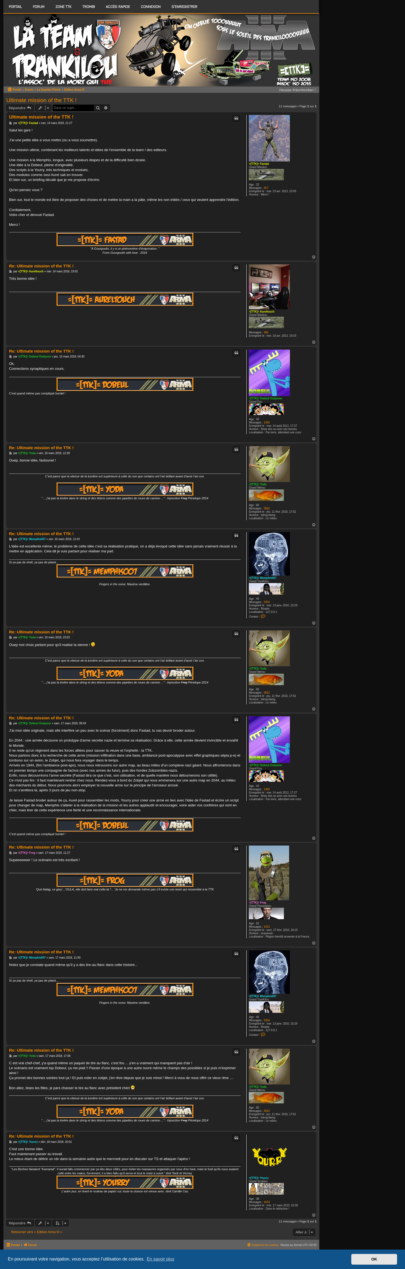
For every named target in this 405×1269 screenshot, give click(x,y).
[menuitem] (38, 6)
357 (266, 187)
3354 (267, 602)
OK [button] (374, 1259)
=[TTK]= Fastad (259, 163)
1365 (267, 422)
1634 (267, 1202)
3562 (267, 508)
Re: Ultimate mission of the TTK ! (41, 266)
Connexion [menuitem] (151, 6)
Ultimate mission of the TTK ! (41, 100)
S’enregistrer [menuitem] (184, 6)
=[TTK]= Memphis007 (262, 577)
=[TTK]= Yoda (257, 484)
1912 (267, 926)
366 (266, 332)
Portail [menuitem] (15, 6)
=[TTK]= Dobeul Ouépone (265, 398)
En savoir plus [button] (160, 1259)
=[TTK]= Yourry (259, 1177)
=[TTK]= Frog (257, 902)
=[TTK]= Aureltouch (261, 311)
